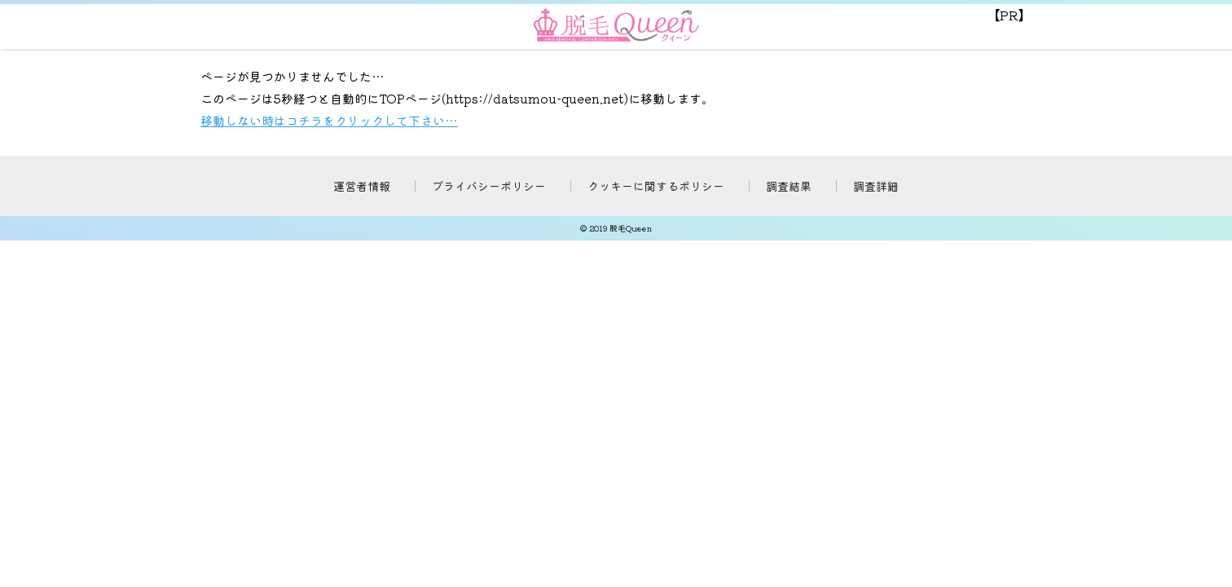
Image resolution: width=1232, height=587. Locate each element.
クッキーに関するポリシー (655, 186)
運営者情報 (361, 186)
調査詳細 (876, 186)
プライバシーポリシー (489, 186)
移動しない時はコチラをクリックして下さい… (329, 120)
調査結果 (789, 186)
